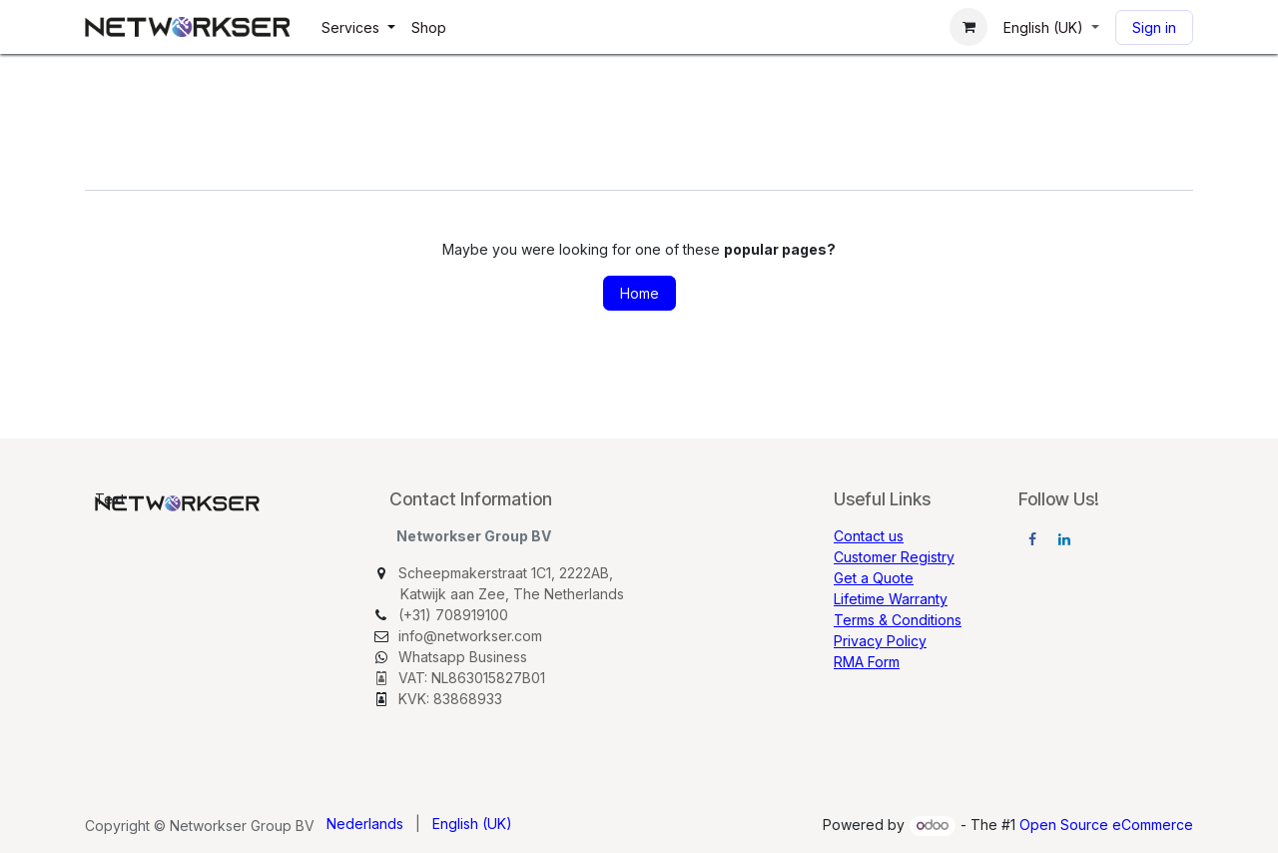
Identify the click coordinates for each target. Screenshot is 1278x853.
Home (639, 293)
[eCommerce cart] (968, 27)
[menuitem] (358, 27)
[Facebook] (1032, 539)
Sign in (1154, 27)
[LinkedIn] (1064, 539)
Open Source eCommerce (1106, 824)
